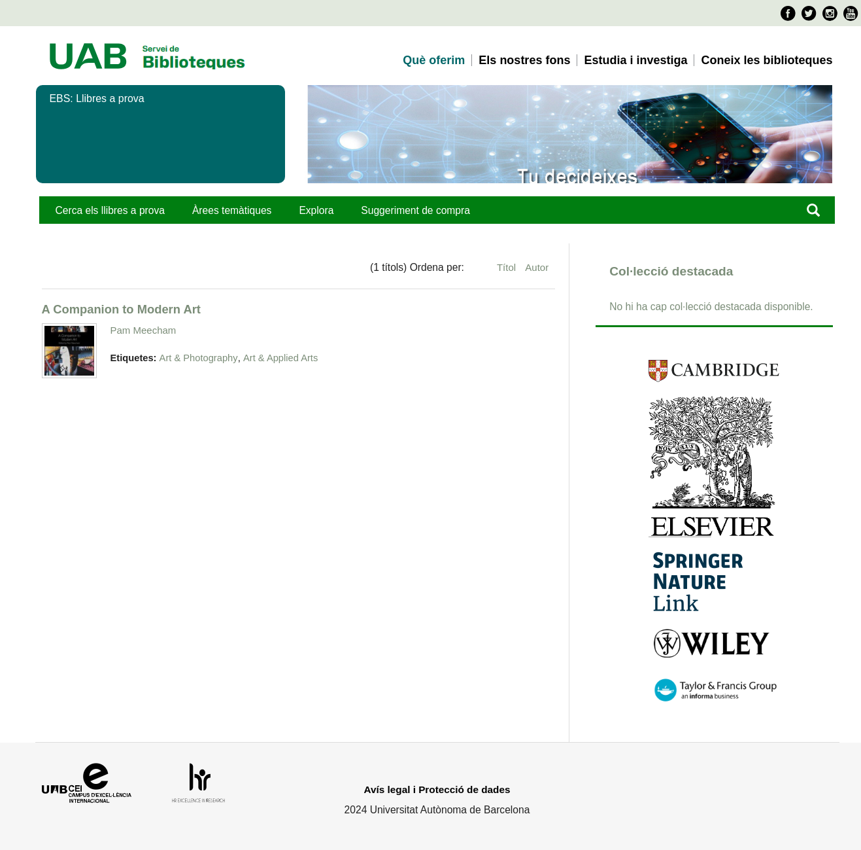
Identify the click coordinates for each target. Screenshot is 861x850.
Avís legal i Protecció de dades (437, 789)
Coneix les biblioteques (766, 60)
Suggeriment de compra (415, 210)
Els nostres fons (524, 60)
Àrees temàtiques (231, 210)
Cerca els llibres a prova (110, 210)
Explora (316, 210)
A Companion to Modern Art (121, 309)
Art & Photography (199, 358)
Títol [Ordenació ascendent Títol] (507, 267)
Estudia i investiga (635, 60)
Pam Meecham (143, 330)
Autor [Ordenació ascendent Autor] (537, 267)
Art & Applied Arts (280, 358)
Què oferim (434, 60)
